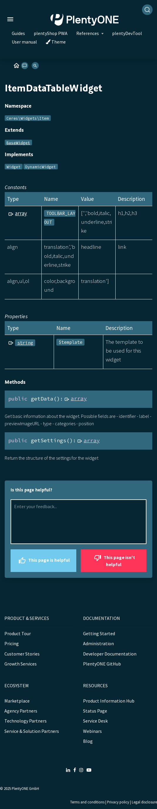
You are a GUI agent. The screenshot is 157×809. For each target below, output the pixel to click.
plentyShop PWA (50, 33)
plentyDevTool (127, 33)
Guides (18, 33)
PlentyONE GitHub (102, 664)
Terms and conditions (87, 802)
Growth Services (20, 664)
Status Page (95, 711)
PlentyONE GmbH (25, 788)
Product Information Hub (108, 701)
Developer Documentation (109, 654)
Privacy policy (118, 802)
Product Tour (17, 633)
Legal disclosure (144, 802)
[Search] (147, 9)
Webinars (92, 731)
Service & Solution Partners (31, 731)
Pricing (11, 643)
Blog (88, 741)
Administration (98, 643)
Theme (56, 41)
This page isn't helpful (113, 560)
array (21, 213)
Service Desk (95, 721)
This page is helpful (43, 561)
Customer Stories (22, 654)
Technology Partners (25, 721)
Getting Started (99, 633)
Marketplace (17, 701)
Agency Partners (20, 711)
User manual (24, 42)
